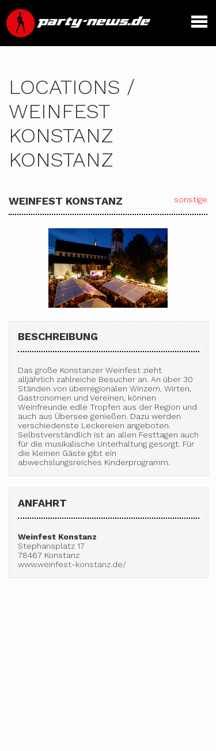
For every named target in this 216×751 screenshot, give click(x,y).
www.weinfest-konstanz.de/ (72, 564)
